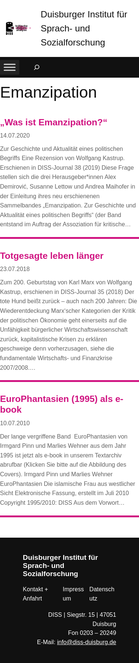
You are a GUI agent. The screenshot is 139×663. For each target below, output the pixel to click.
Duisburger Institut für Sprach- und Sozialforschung (84, 28)
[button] (133, 7)
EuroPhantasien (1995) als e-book (61, 404)
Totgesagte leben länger (51, 256)
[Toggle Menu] (10, 67)
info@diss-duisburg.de (86, 642)
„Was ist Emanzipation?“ (53, 122)
